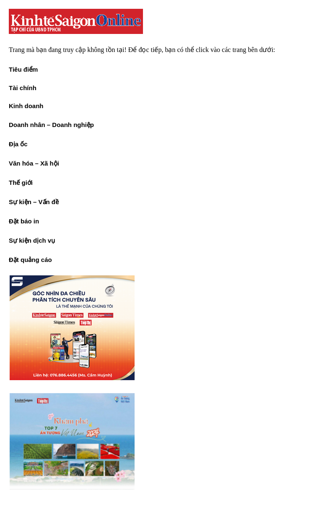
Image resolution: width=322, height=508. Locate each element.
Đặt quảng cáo (30, 259)
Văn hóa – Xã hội (34, 163)
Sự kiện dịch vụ (32, 240)
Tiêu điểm (23, 69)
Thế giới (21, 182)
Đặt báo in (24, 221)
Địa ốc (18, 144)
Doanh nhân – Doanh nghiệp (51, 124)
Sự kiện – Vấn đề (34, 201)
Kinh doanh (26, 105)
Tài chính (22, 87)
